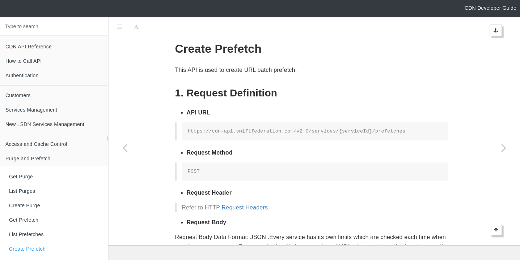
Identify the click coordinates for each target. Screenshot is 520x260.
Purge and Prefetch (27, 158)
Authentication (22, 75)
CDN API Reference (28, 46)
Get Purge (21, 176)
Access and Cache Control (36, 144)
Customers (17, 95)
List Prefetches (26, 234)
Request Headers (245, 189)
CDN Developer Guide (490, 8)
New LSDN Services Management (44, 124)
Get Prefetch (23, 220)
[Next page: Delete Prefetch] (503, 147)
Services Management (31, 110)
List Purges (22, 191)
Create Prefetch (27, 249)
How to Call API (23, 61)
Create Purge (24, 205)
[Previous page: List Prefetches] (125, 147)
